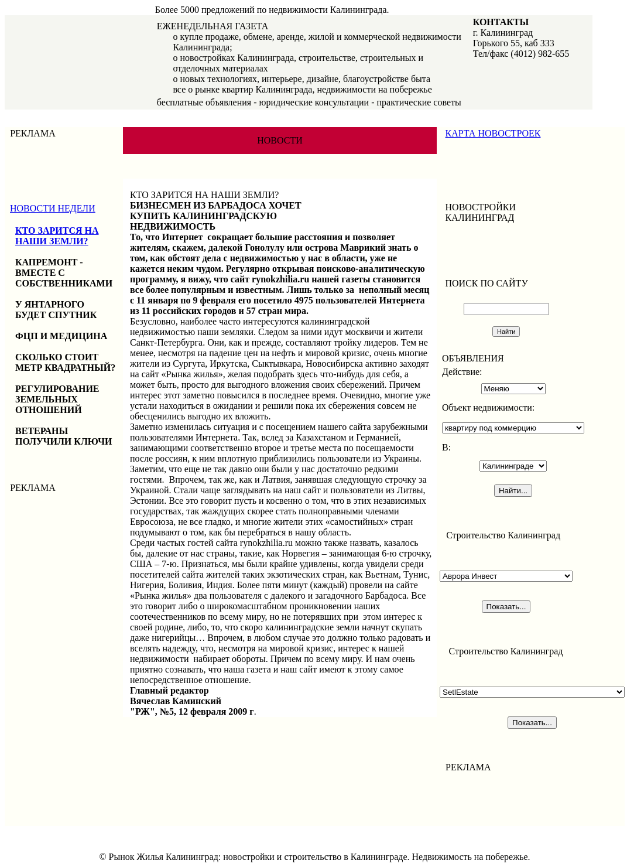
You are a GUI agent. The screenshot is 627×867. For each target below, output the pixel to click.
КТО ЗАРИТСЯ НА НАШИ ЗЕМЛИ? (57, 236)
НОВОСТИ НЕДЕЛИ (52, 208)
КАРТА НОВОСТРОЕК (493, 133)
